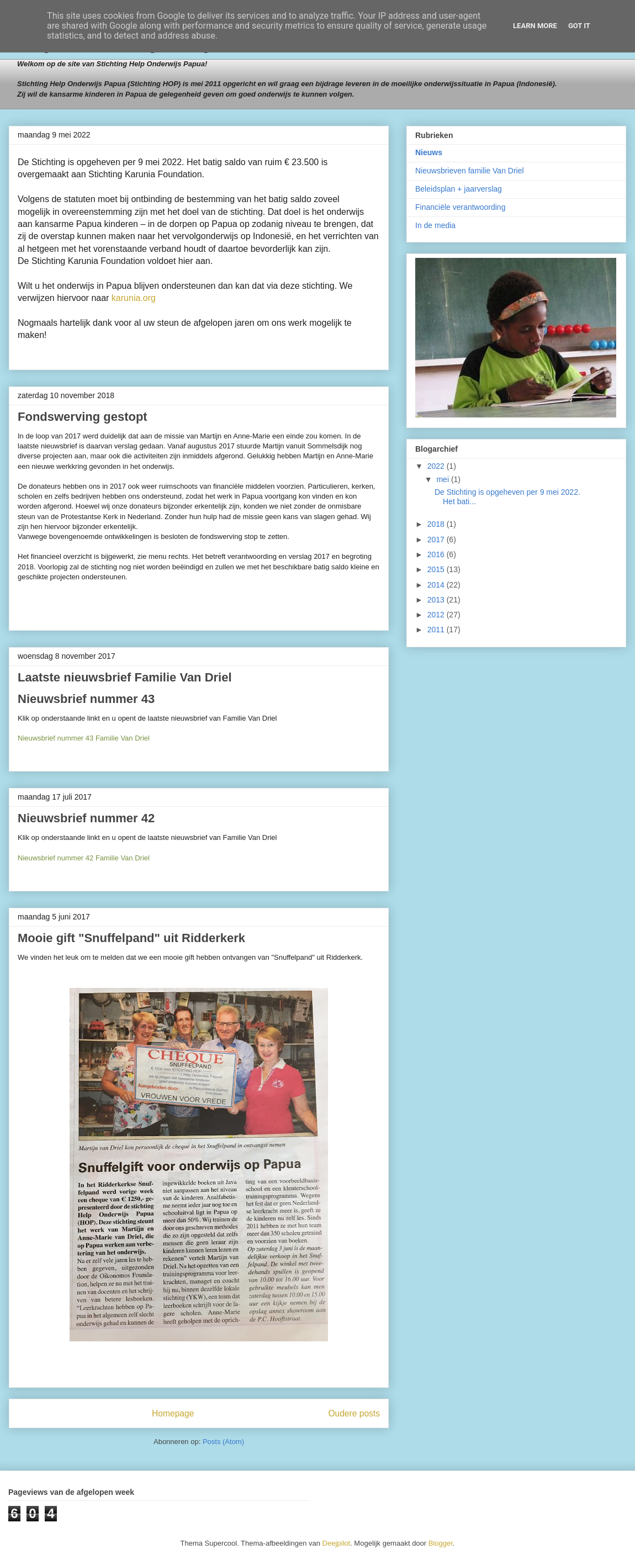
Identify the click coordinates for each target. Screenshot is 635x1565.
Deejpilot (336, 1543)
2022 (437, 466)
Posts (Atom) (223, 1441)
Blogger (440, 1543)
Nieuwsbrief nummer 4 (83, 699)
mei (443, 479)
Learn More (535, 26)
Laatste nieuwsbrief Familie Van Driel (125, 677)
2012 (437, 614)
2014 (437, 584)
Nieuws (428, 152)
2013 (437, 599)
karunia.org (134, 298)
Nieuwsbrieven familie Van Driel (469, 170)
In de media (435, 225)
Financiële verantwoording (460, 207)
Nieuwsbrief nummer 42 (86, 818)
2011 (437, 629)
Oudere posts (354, 1413)
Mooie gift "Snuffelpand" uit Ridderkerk (131, 938)
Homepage (173, 1413)
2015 (437, 569)
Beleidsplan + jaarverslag (458, 188)
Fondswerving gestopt (82, 417)
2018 (437, 524)
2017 (437, 539)
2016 (437, 554)
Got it (579, 26)
